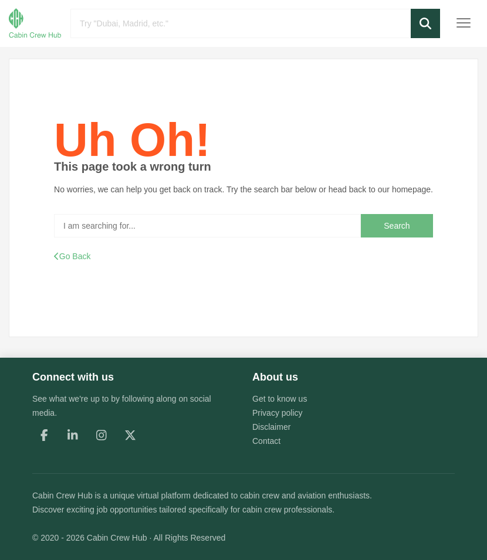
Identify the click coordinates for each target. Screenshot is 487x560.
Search (397, 225)
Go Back (72, 256)
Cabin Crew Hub (62, 495)
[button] (425, 23)
